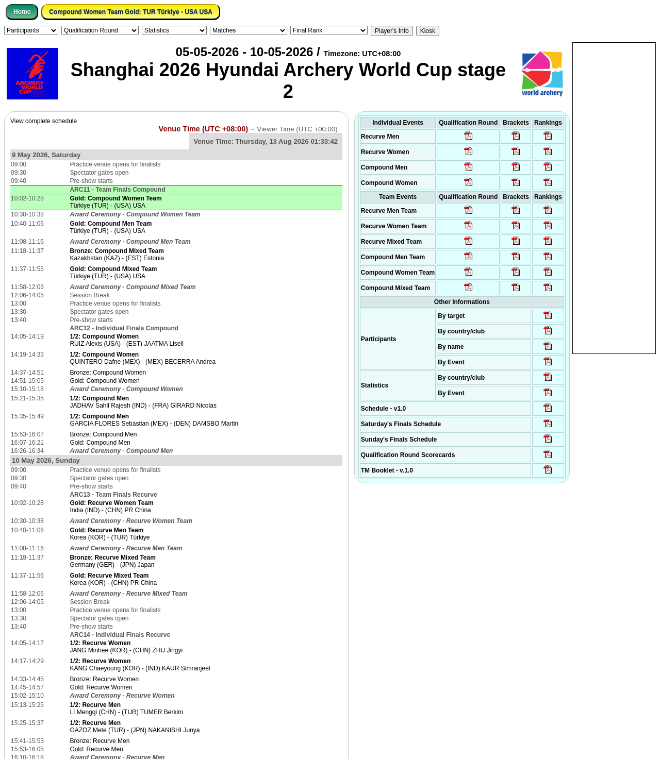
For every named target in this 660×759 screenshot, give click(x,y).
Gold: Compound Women (104, 380)
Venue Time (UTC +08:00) (204, 129)
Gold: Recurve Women (101, 687)
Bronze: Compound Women (108, 372)
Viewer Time (297, 129)
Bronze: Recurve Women (104, 679)
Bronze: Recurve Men (99, 741)
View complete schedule (43, 121)
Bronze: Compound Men (103, 434)
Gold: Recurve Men (96, 749)
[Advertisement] (614, 197)
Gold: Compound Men (100, 442)
